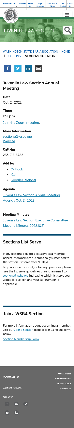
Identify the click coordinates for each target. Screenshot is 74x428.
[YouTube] (7, 412)
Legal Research (40, 4)
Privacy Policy (64, 383)
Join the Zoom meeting (21, 123)
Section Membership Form (21, 339)
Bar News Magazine (12, 388)
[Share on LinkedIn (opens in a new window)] (28, 68)
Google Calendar (23, 180)
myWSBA (22, 3)
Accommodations (63, 378)
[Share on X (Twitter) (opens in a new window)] (18, 68)
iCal (13, 175)
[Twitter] (26, 404)
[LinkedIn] (16, 404)
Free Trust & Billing (52, 4)
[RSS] (16, 412)
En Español (63, 4)
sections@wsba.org (17, 136)
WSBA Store (30, 4)
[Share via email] (38, 68)
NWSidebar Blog (11, 377)
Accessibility (64, 373)
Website (9, 141)
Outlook (17, 169)
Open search (67, 30)
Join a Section (23, 330)
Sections (14, 56)
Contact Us (70, 4)
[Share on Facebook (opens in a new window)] (7, 68)
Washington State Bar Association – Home (36, 51)
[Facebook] (7, 404)
